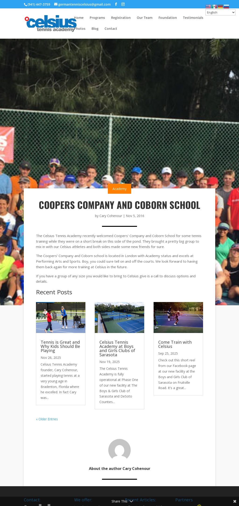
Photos (79, 29)
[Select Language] (220, 12)
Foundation (167, 18)
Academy (119, 189)
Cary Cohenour (110, 216)
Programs (97, 18)
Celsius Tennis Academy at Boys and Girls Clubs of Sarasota (117, 348)
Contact (111, 29)
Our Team (144, 18)
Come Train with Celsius (175, 344)
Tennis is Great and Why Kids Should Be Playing (60, 346)
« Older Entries (47, 419)
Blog (94, 29)
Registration (121, 18)
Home (79, 18)
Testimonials (193, 18)
